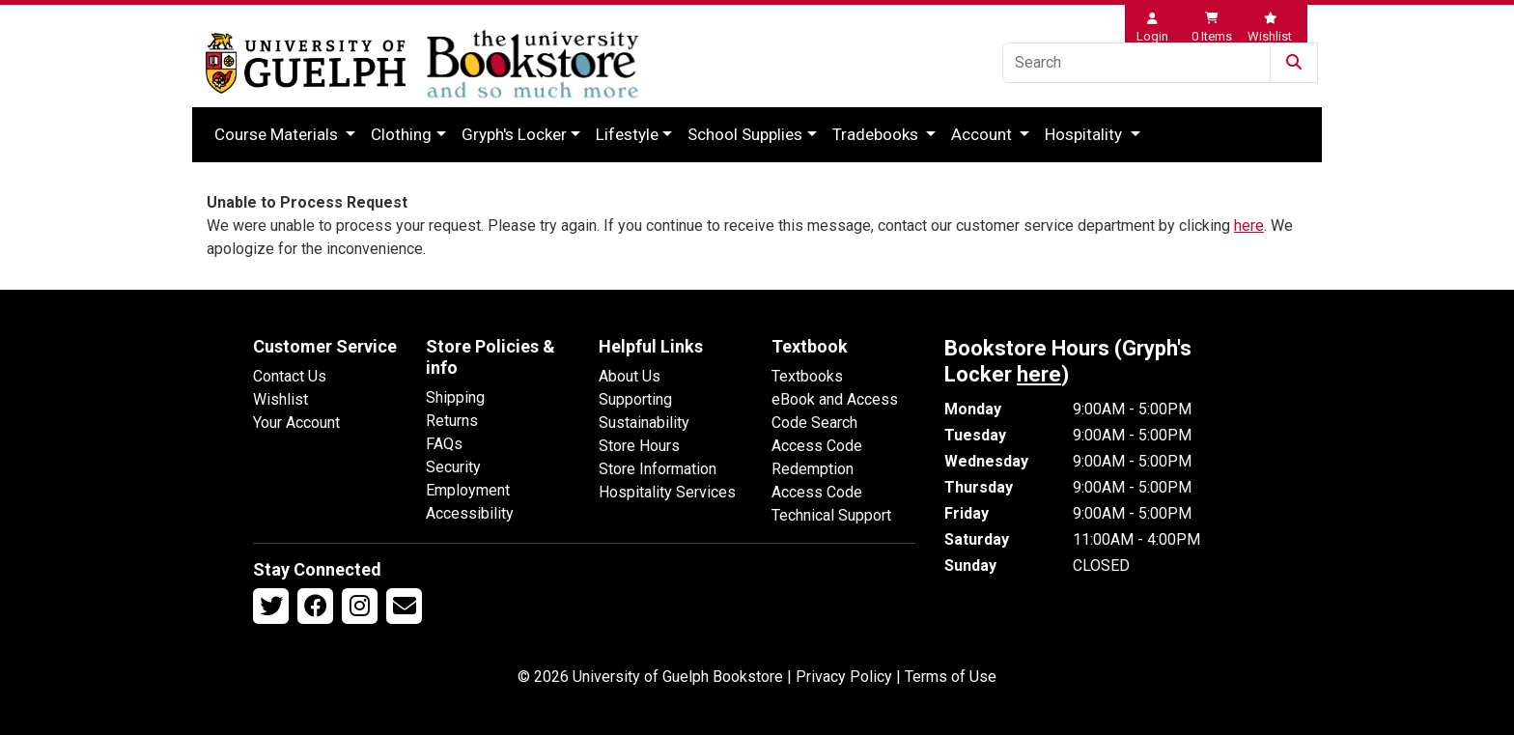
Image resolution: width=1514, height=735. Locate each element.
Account (983, 134)
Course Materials (278, 134)
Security (453, 467)
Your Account (296, 422)
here (1249, 225)
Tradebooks (877, 134)
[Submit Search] (1294, 62)
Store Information (657, 469)
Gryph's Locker (514, 134)
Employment (468, 490)
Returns (452, 420)
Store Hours (639, 446)
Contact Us (289, 376)
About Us (629, 376)
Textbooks (807, 376)
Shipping (455, 397)
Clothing (401, 134)
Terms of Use (950, 676)
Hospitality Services (667, 492)
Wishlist (280, 399)
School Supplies (744, 134)
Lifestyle (627, 134)
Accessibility (470, 513)
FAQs (444, 444)
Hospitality (1085, 134)
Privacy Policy (844, 676)
